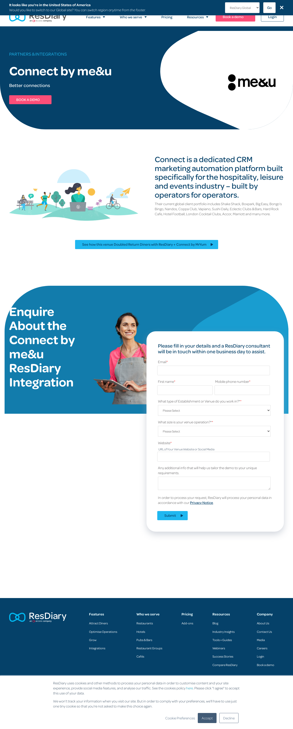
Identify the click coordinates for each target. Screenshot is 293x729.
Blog (215, 623)
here (189, 688)
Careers (262, 648)
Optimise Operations (103, 632)
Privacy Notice (201, 502)
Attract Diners (98, 623)
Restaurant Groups (149, 648)
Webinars (218, 648)
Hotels (140, 632)
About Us (263, 623)
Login (260, 656)
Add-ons (187, 623)
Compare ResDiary (225, 665)
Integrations (97, 648)
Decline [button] (229, 718)
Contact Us (264, 632)
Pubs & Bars (144, 640)
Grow (92, 640)
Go (269, 7)
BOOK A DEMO (28, 99)
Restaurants (144, 623)
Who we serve (148, 614)
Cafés (140, 656)
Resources (221, 614)
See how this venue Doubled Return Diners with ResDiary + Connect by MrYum (144, 244)
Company (265, 614)
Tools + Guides (222, 640)
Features (96, 614)
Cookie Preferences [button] (180, 718)
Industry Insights (223, 632)
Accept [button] (207, 718)
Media (261, 640)
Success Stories (222, 656)
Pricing (187, 614)
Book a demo (265, 665)
